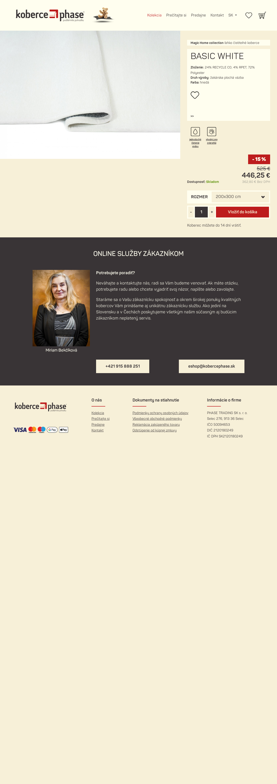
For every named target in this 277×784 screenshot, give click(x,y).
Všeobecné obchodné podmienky (157, 419)
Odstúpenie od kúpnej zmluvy (155, 430)
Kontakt (217, 15)
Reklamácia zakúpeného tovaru (156, 425)
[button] (192, 116)
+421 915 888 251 (122, 366)
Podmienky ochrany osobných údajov (160, 413)
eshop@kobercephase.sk (211, 366)
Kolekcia (154, 15)
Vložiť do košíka (242, 212)
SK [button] (231, 15)
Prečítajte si (176, 15)
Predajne (198, 15)
